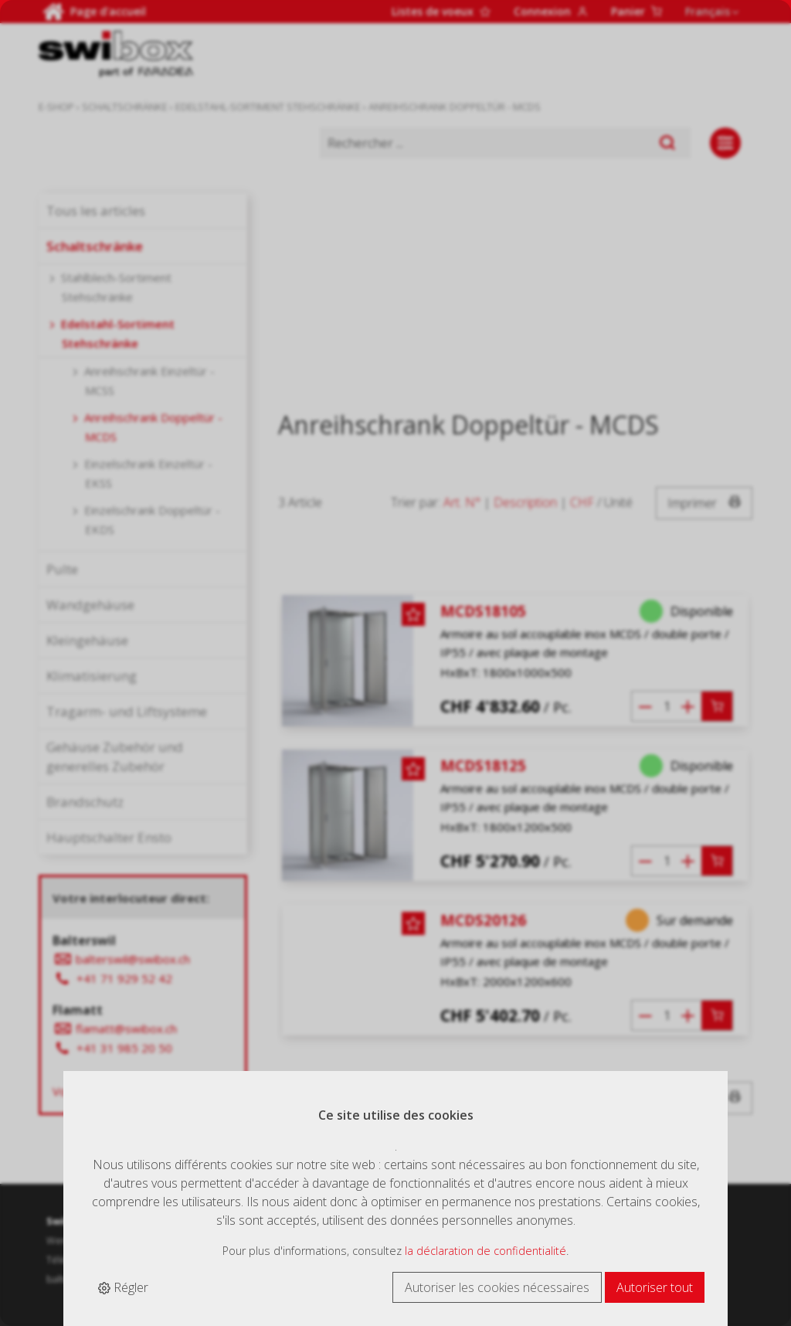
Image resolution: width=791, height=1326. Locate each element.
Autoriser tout (654, 1287)
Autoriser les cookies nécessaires (497, 1287)
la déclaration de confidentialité (485, 1250)
